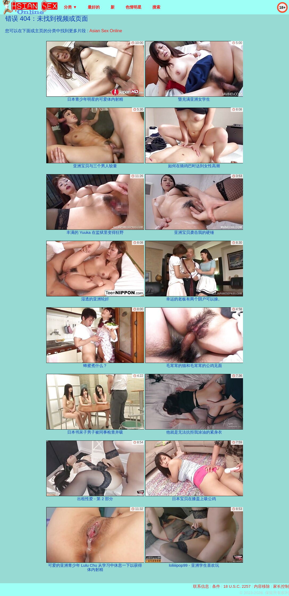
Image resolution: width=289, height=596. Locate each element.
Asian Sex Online (105, 30)
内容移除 (262, 586)
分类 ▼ (70, 7)
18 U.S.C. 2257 (237, 586)
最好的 (94, 7)
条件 (216, 586)
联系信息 (201, 586)
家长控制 (281, 586)
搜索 (156, 7)
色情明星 (133, 7)
